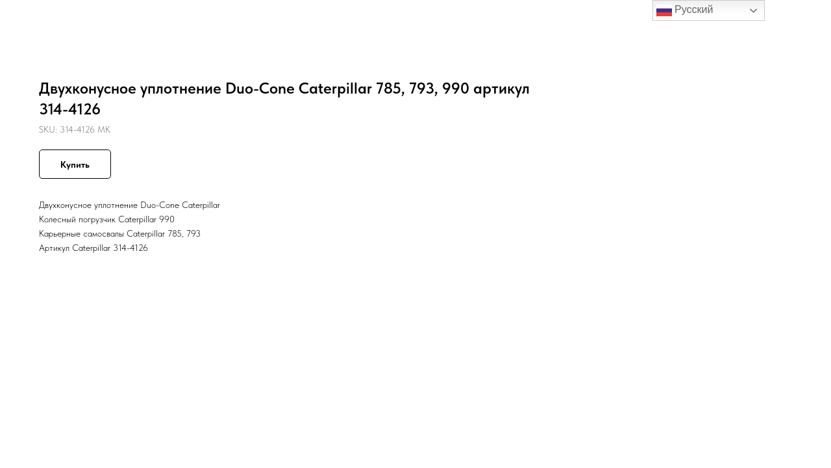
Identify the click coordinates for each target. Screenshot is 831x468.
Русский (684, 10)
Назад (37, 19)
